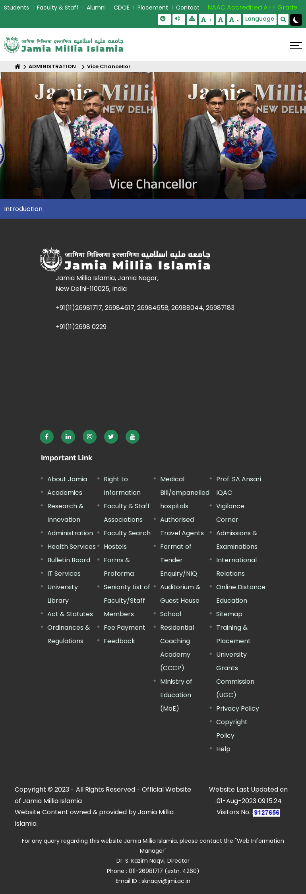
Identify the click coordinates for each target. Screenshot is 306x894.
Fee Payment (124, 627)
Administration (70, 533)
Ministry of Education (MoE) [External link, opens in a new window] (176, 695)
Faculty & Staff (58, 8)
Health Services (71, 546)
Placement (153, 8)
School (170, 614)
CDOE (122, 8)
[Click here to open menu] (296, 45)
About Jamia (67, 479)
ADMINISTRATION (52, 66)
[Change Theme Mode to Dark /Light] (296, 20)
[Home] (18, 66)
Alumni (96, 8)
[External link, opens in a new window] (47, 437)
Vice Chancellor (109, 66)
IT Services (64, 573)
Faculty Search (127, 533)
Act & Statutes (70, 614)
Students (16, 8)
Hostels (115, 546)
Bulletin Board (68, 560)
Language (259, 19)
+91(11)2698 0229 (81, 326)
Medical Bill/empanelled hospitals (184, 493)
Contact (187, 8)
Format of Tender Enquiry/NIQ (178, 560)
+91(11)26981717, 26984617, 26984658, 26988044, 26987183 (145, 307)
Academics (64, 492)
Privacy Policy (237, 708)
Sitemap (229, 614)
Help (223, 749)
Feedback (119, 641)
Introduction (23, 208)
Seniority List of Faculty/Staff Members (127, 601)
